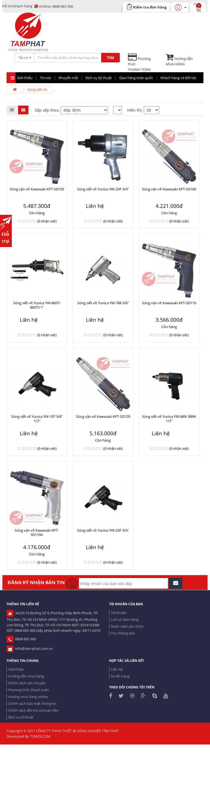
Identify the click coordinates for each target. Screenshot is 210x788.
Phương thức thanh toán (28, 689)
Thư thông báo (123, 633)
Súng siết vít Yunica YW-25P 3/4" (103, 189)
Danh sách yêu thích (127, 626)
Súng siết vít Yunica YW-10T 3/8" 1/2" (37, 418)
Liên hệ (116, 669)
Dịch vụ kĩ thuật (21, 717)
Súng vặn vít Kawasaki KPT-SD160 (169, 189)
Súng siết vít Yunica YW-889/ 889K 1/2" (169, 418)
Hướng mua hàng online (28, 696)
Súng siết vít (37, 89)
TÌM (110, 57)
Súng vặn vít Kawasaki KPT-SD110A (37, 532)
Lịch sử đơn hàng (125, 619)
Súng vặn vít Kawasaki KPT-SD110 (169, 302)
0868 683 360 (53, 6)
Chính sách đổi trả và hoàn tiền (33, 710)
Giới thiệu (16, 669)
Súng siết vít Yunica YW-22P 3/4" (103, 530)
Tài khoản (119, 612)
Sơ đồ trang (120, 676)
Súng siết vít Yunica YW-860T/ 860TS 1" (36, 305)
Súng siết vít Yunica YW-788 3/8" (103, 302)
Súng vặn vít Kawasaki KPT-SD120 (103, 416)
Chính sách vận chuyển (27, 682)
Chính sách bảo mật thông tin (32, 703)
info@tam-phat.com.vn (30, 648)
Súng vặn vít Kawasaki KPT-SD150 (37, 189)
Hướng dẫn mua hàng (26, 676)
